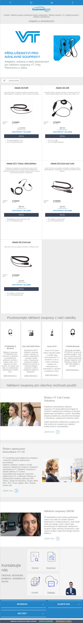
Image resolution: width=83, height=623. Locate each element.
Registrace (51, 568)
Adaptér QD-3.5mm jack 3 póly (62, 163)
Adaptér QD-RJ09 (21, 88)
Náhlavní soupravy (55, 15)
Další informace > (10, 376)
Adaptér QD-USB (62, 88)
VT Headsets (15, 122)
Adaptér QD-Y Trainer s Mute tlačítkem (21, 163)
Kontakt (34, 592)
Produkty (7, 15)
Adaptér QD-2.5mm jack (21, 242)
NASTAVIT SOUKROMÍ (46, 621)
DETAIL (21, 136)
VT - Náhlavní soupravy (70, 15)
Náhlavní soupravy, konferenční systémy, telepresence (29, 15)
